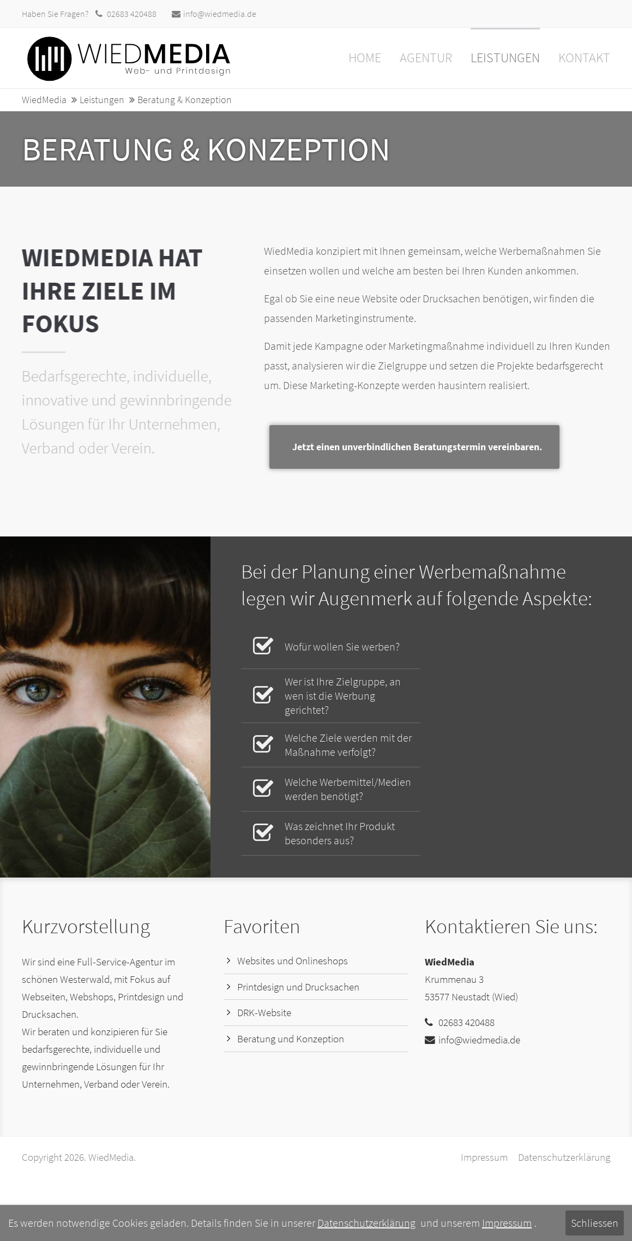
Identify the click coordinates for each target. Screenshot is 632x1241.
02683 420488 (132, 13)
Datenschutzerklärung (564, 1157)
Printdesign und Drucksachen (298, 987)
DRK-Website (264, 1012)
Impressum (484, 1157)
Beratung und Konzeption (290, 1039)
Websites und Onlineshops (292, 960)
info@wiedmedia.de (214, 13)
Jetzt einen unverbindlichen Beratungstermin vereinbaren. (488, 446)
